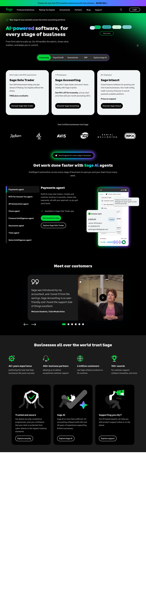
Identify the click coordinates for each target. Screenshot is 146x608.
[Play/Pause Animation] (137, 45)
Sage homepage (9, 10)
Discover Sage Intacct (112, 106)
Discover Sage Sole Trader (22, 106)
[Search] (121, 9)
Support (98, 10)
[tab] (44, 57)
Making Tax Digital (47, 10)
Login (135, 10)
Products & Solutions (25, 10)
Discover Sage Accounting (68, 106)
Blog (89, 10)
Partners (78, 10)
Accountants (65, 10)
